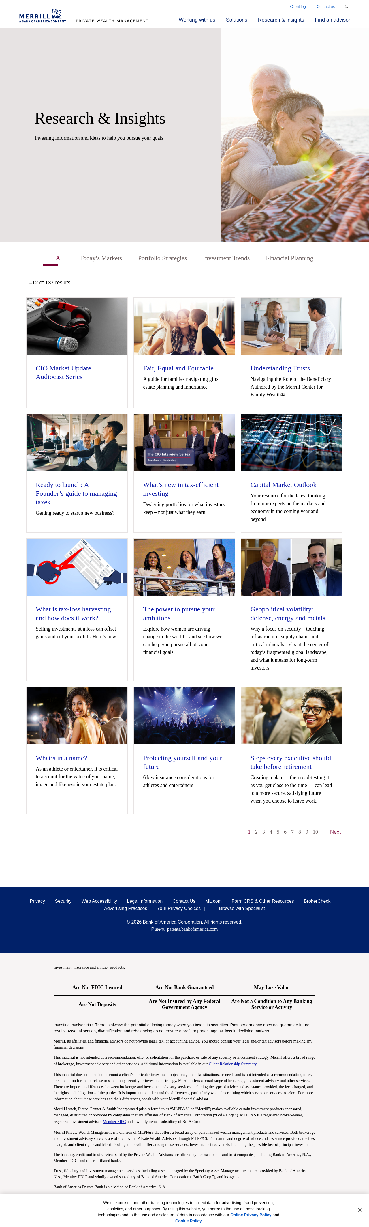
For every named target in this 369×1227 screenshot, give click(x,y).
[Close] (359, 1210)
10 (315, 833)
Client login (299, 6)
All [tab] (50, 258)
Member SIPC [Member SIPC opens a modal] (114, 1122)
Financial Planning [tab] (297, 258)
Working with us (197, 20)
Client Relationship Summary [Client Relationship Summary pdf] (233, 1064)
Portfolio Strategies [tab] (160, 258)
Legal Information (145, 902)
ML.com (213, 902)
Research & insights (281, 20)
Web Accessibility (99, 902)
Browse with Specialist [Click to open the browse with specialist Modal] (242, 909)
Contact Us (184, 902)
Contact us (326, 6)
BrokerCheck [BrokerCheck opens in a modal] (317, 902)
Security (63, 902)
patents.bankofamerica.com (192, 930)
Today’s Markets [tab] (94, 258)
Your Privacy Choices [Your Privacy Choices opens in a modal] (179, 909)
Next (336, 833)
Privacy (37, 902)
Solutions (236, 20)
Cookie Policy (188, 1221)
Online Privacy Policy (250, 1215)
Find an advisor (332, 20)
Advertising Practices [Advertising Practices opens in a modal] (125, 909)
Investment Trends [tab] (229, 258)
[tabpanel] (184, 561)
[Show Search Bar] (347, 7)
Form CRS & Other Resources (262, 902)
